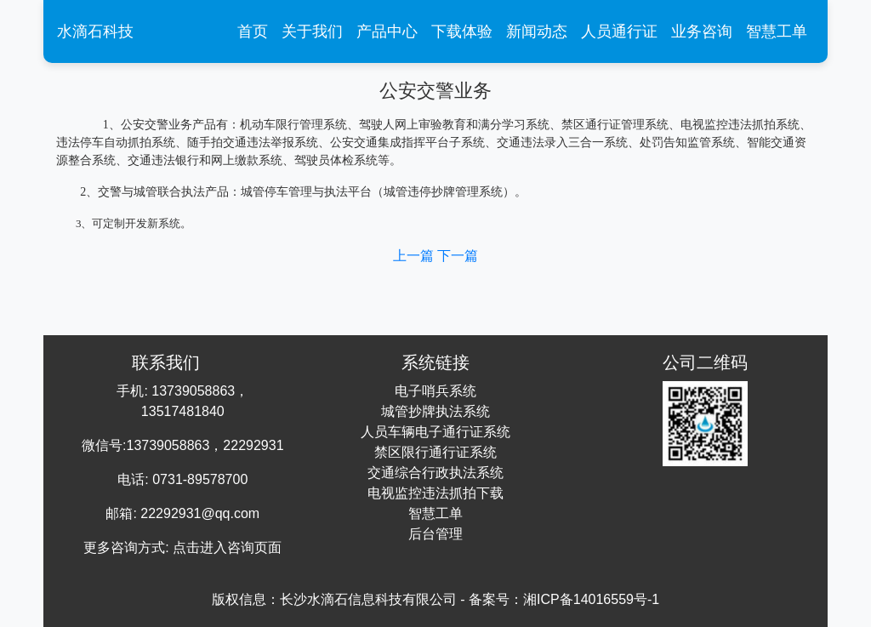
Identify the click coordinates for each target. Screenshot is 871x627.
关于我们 (312, 31)
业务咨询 (701, 31)
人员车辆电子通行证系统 (435, 432)
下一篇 (457, 255)
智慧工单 (776, 31)
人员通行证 (619, 31)
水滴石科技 (95, 31)
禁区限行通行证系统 (435, 452)
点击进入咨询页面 (227, 547)
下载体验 (461, 31)
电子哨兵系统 (435, 391)
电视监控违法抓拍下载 (435, 493)
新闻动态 (536, 31)
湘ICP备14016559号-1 (591, 599)
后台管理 (435, 534)
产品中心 (387, 31)
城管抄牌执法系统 (435, 411)
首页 (256, 30)
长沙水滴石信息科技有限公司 (368, 599)
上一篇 (415, 255)
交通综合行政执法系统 (435, 472)
